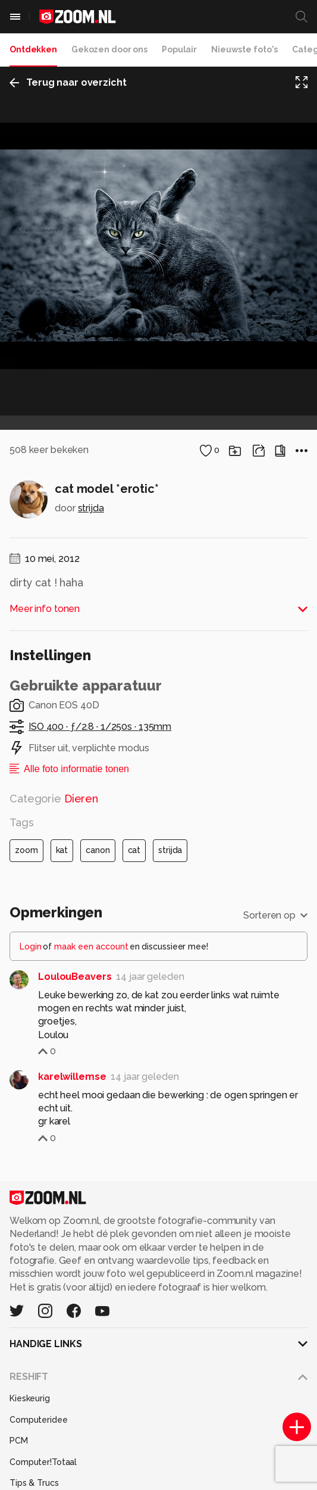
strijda (91, 755)
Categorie (54, 1045)
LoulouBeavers (74, 1224)
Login (31, 1194)
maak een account (91, 1194)
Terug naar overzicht (68, 82)
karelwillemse (72, 1324)
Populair (179, 49)
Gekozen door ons (109, 49)
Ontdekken (33, 49)
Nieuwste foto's (244, 49)
